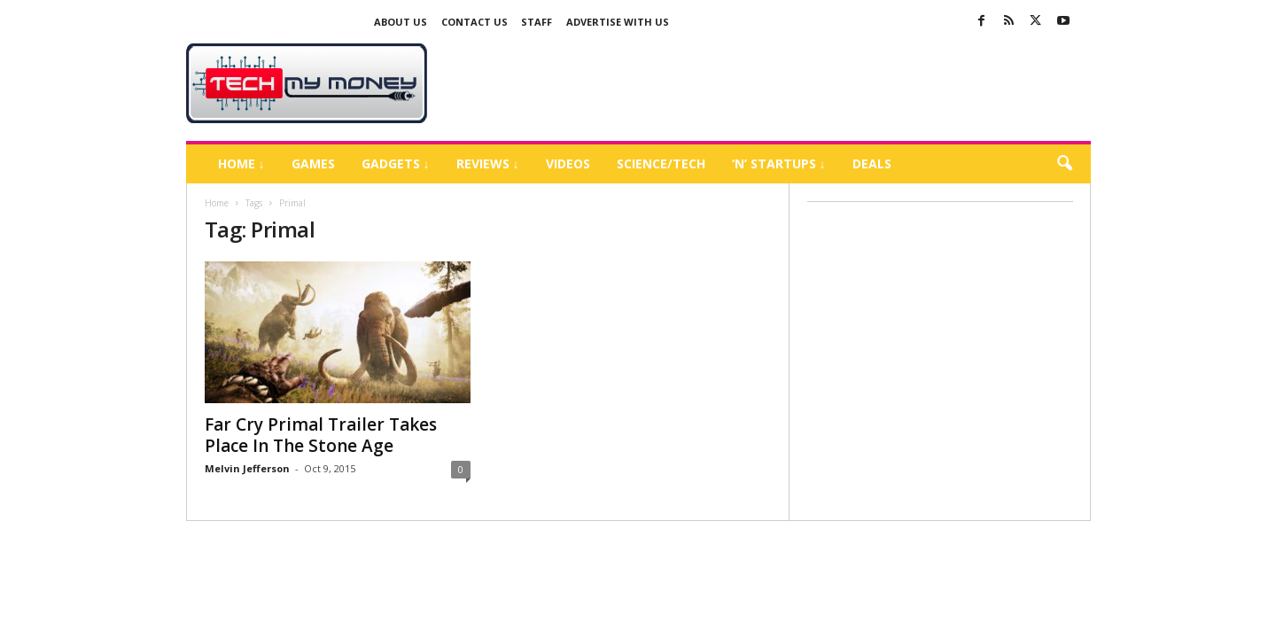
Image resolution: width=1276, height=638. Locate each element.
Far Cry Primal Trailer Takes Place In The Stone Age (321, 435)
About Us (400, 21)
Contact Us (474, 21)
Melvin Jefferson (247, 468)
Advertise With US (617, 21)
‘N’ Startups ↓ (779, 163)
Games (313, 163)
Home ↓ (241, 163)
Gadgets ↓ (396, 163)
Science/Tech (661, 163)
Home (217, 203)
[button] (1064, 163)
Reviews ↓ (487, 163)
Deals (871, 163)
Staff (536, 21)
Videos (568, 163)
